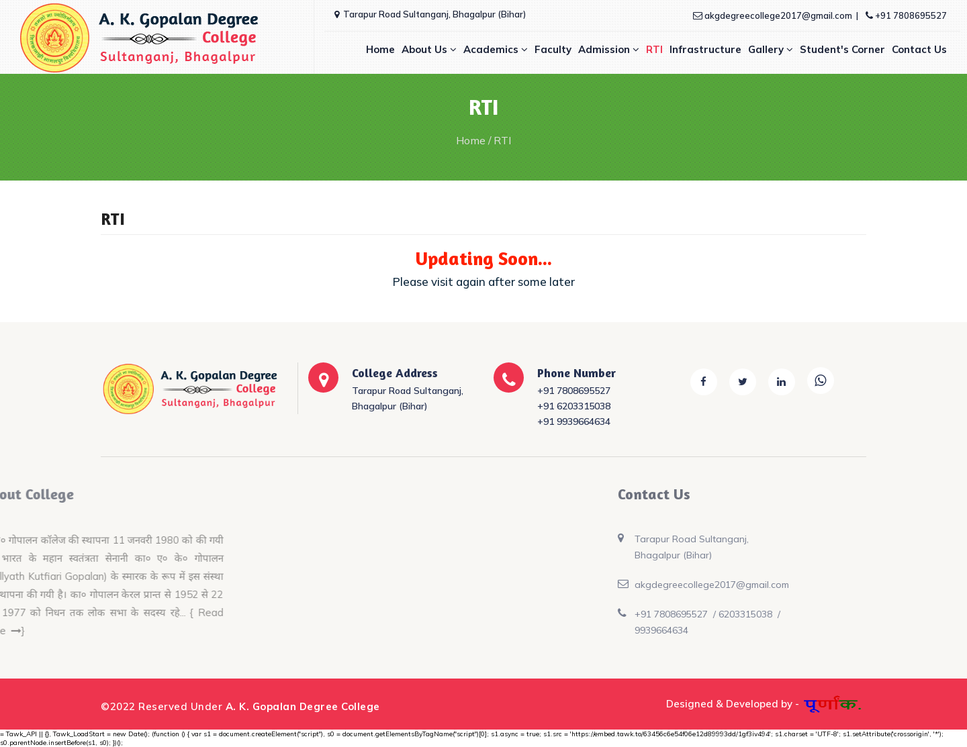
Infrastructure (705, 49)
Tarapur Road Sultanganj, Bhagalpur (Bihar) (430, 14)
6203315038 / (684, 614)
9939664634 (595, 630)
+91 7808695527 (906, 15)
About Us (429, 49)
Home (380, 49)
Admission (608, 49)
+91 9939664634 (573, 421)
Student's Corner (842, 49)
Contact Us (919, 49)
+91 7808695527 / (610, 614)
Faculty (553, 49)
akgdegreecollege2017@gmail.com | (776, 15)
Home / (474, 140)
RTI (654, 49)
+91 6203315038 (573, 406)
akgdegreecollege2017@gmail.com (645, 585)
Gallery (770, 49)
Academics (495, 49)
